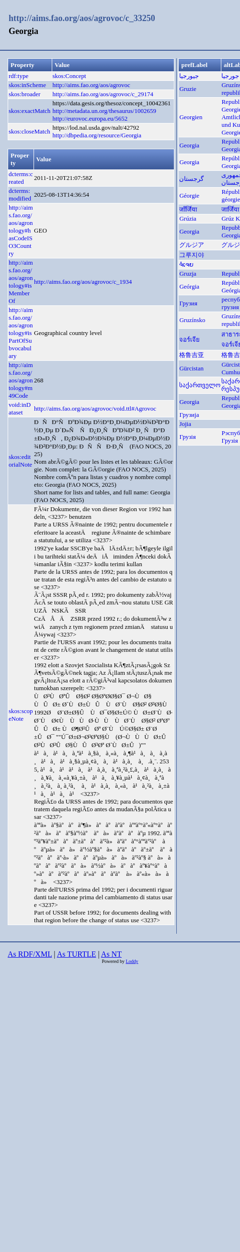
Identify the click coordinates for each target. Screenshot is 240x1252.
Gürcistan (191, 368)
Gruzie (187, 88)
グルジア (191, 244)
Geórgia (189, 286)
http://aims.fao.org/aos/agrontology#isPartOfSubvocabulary (21, 332)
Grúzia (187, 218)
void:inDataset (20, 408)
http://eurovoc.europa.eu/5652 (90, 118)
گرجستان (191, 178)
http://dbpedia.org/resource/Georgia (97, 135)
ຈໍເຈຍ (186, 264)
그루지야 (191, 254)
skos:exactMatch (29, 110)
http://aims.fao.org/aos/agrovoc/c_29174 (103, 94)
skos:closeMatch (29, 131)
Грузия (188, 303)
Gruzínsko (192, 320)
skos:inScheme (27, 85)
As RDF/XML (30, 954)
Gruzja (187, 273)
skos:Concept (69, 75)
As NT (111, 954)
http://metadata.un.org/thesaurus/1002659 (104, 110)
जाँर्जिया (188, 209)
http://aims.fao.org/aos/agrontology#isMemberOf (21, 281)
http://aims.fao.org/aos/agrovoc (91, 85)
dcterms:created (21, 177)
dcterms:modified (20, 194)
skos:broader (24, 94)
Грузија (189, 414)
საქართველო (199, 385)
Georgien (190, 117)
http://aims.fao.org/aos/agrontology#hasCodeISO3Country (21, 230)
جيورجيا (189, 75)
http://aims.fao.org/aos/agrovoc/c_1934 (83, 281)
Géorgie (189, 195)
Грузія (187, 436)
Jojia (185, 423)
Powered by (114, 961)
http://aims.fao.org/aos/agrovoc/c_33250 (82, 18)
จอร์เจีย (189, 339)
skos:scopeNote (21, 714)
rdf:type (18, 75)
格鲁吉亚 (191, 354)
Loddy (132, 961)
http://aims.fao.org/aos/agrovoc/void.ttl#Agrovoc (95, 408)
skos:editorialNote (20, 460)
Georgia (189, 145)
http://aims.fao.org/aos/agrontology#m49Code (21, 380)
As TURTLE (76, 954)
